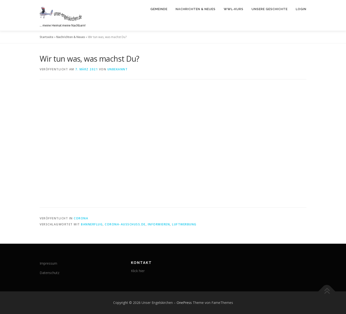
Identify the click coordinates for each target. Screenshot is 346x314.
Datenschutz (49, 272)
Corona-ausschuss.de (125, 224)
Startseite (46, 37)
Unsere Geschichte (270, 9)
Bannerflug (92, 224)
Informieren (159, 224)
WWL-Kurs (233, 9)
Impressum (48, 263)
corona (81, 218)
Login (301, 9)
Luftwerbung (184, 224)
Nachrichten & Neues (196, 9)
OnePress (184, 302)
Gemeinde (158, 9)
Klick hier (138, 270)
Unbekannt (117, 69)
